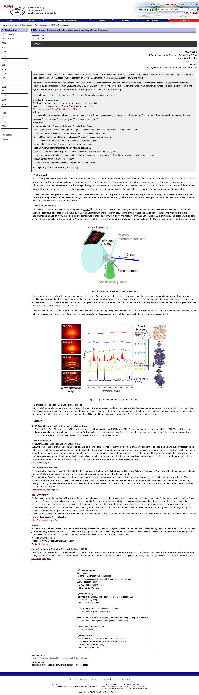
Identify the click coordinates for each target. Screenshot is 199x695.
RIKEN (54, 684)
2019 (4, 56)
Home (9, 20)
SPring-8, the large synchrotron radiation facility (29, 10)
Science (102, 20)
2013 (4, 82)
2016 (4, 69)
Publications (7, 135)
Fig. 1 (72, 216)
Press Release (41, 25)
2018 (4, 61)
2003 (4, 126)
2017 (4, 65)
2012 (4, 87)
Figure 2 (35, 296)
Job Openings (8, 34)
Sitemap (72, 679)
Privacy (94, 679)
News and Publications (67, 20)
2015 (4, 74)
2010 (4, 96)
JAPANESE (192, 12)
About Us (31, 20)
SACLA (86, 209)
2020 (4, 52)
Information (27, 25)
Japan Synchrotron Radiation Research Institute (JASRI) (123, 686)
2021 (4, 47)
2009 (4, 100)
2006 (4, 113)
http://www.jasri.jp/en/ (41, 558)
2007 (4, 109)
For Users (124, 20)
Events (5, 139)
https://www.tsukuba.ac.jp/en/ (44, 490)
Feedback (105, 679)
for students (152, 20)
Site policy (83, 679)
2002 (4, 130)
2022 (53, 25)
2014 (4, 78)
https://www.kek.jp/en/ (41, 462)
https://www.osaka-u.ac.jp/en (44, 520)
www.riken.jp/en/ (47, 538)
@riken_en (44, 544)
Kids (184, 20)
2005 (4, 117)
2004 (4, 122)
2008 (4, 104)
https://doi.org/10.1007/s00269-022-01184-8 (57, 109)
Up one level (26, 30)
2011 (4, 91)
